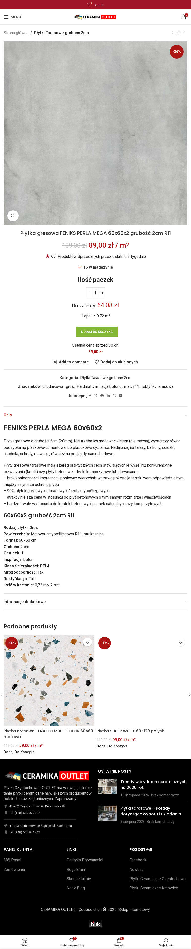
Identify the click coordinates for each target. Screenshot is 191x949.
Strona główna (16, 32)
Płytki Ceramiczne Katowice (153, 888)
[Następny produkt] (184, 33)
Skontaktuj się (79, 878)
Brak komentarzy (165, 795)
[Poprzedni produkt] (172, 33)
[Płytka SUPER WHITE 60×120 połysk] (142, 680)
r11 (136, 386)
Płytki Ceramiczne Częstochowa (157, 878)
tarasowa (165, 386)
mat (127, 386)
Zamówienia (14, 869)
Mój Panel (12, 860)
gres (70, 386)
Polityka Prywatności (85, 860)
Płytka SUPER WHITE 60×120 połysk (130, 731)
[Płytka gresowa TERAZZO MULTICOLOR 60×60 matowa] (49, 680)
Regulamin (76, 869)
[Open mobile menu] (12, 17)
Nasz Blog (76, 888)
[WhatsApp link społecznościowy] (114, 395)
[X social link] (96, 395)
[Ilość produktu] (95, 292)
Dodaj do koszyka (97, 332)
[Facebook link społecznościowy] (90, 395)
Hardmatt (85, 386)
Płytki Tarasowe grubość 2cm (61, 32)
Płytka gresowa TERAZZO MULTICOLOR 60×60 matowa (48, 733)
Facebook (137, 860)
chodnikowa (53, 386)
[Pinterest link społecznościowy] (102, 395)
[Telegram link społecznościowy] (120, 395)
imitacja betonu (108, 386)
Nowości (136, 869)
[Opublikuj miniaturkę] (107, 788)
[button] (19, 752)
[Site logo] (95, 16)
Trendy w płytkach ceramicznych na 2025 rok (153, 784)
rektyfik (148, 386)
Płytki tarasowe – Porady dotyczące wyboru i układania (150, 811)
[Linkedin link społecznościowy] (108, 395)
